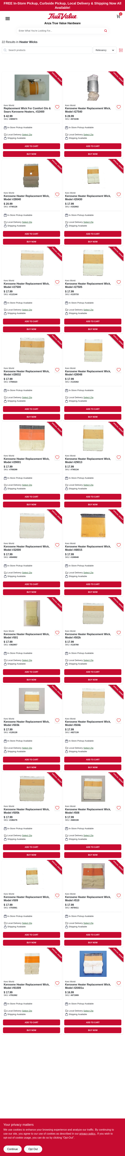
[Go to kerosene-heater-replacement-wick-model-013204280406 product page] (32, 202)
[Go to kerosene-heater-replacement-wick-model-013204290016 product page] (32, 465)
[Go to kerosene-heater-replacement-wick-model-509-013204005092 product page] (32, 903)
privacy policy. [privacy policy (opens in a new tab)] (87, 1133)
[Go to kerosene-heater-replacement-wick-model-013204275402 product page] (93, 115)
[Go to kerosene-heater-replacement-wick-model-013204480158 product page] (93, 553)
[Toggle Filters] (121, 50)
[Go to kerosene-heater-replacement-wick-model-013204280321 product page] (32, 378)
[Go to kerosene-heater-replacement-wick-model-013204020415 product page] (93, 991)
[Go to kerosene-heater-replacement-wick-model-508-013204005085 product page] (93, 816)
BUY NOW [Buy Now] (31, 154)
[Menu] (7, 18)
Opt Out (33, 1149)
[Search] (105, 30)
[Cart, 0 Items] (118, 16)
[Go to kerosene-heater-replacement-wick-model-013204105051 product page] (32, 816)
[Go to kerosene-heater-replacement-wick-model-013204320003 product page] (32, 553)
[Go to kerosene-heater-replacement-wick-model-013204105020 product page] (93, 640)
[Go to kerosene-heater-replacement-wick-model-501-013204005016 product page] (32, 640)
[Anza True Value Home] (62, 16)
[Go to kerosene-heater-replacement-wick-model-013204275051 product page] (93, 290)
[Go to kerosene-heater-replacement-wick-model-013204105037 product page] (32, 728)
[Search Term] (62, 30)
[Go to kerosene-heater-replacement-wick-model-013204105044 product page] (93, 728)
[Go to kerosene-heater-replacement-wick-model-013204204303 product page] (93, 202)
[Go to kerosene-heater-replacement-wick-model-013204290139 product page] (93, 465)
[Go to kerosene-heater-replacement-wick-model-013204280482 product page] (93, 378)
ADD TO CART (31, 146)
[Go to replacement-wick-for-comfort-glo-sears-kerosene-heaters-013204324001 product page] (32, 115)
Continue (12, 1149)
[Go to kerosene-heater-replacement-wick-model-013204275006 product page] (32, 290)
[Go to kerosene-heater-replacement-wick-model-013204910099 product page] (32, 991)
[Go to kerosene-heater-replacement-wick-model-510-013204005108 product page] (93, 903)
